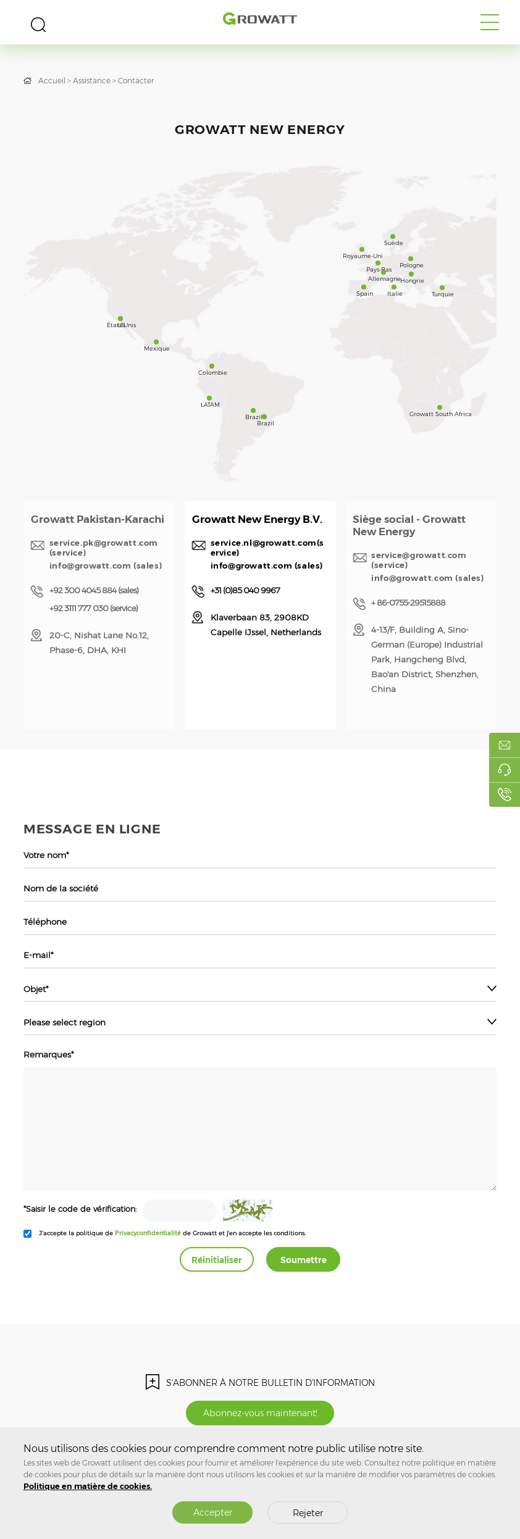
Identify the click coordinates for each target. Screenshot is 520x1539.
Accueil (51, 80)
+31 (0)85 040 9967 (245, 590)
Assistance (92, 80)
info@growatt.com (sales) (105, 565)
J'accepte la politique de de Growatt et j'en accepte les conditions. (172, 1233)
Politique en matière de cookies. (87, 1486)
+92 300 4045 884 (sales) (93, 590)
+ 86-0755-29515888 (408, 602)
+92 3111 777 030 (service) (93, 608)
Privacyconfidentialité (148, 1233)
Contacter (136, 80)
